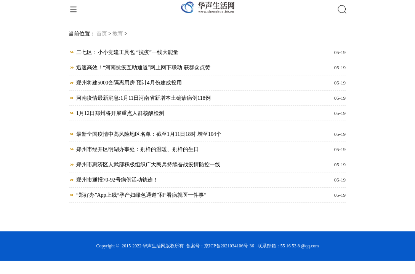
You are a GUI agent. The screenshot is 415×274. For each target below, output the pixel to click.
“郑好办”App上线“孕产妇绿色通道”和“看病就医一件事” (141, 195)
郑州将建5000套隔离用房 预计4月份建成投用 (129, 83)
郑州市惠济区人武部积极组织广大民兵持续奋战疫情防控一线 (148, 164)
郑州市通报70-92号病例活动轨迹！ (117, 180)
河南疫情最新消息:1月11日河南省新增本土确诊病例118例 (143, 98)
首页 (101, 34)
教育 (117, 34)
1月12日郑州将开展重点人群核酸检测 (120, 113)
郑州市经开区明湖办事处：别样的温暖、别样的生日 (137, 149)
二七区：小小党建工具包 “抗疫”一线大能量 (127, 52)
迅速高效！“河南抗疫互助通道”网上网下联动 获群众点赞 (143, 67)
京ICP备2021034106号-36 (229, 246)
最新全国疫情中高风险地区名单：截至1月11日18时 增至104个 (148, 134)
